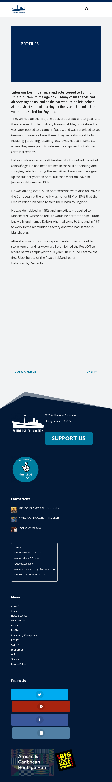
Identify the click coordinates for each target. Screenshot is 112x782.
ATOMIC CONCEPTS (60, 776)
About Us (16, 606)
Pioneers (16, 625)
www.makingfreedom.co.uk (29, 574)
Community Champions (24, 635)
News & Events (19, 615)
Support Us (17, 649)
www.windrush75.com (26, 558)
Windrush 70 (18, 620)
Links (13, 654)
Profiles (15, 630)
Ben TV (15, 640)
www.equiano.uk (23, 564)
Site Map (15, 659)
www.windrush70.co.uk (27, 552)
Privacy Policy (18, 664)
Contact (15, 611)
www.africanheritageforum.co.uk (34, 569)
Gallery (15, 644)
